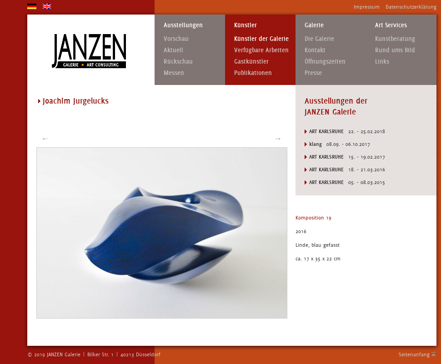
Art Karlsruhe (326, 131)
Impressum (367, 7)
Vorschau (176, 39)
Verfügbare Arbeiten (261, 50)
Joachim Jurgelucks (76, 101)
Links (382, 61)
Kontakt (315, 50)
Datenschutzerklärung (411, 7)
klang (315, 144)
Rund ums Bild (395, 50)
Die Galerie (319, 39)
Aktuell (173, 50)
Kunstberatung (395, 39)
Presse (313, 73)
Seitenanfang (414, 354)
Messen (174, 73)
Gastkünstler (251, 61)
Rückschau (178, 61)
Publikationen (253, 73)
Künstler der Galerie (261, 39)
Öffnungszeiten (325, 61)
